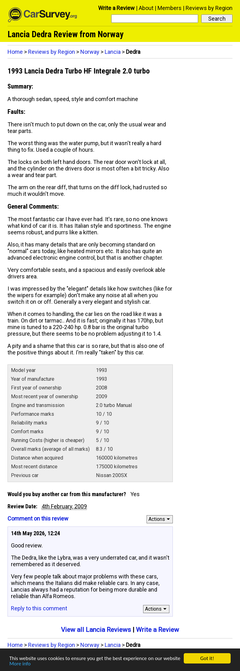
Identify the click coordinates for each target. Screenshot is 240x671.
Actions (160, 519)
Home (15, 51)
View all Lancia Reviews (96, 629)
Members (170, 8)
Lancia (113, 51)
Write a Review (116, 8)
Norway (89, 51)
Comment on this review (38, 518)
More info (20, 664)
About (146, 8)
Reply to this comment (39, 608)
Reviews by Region (209, 8)
